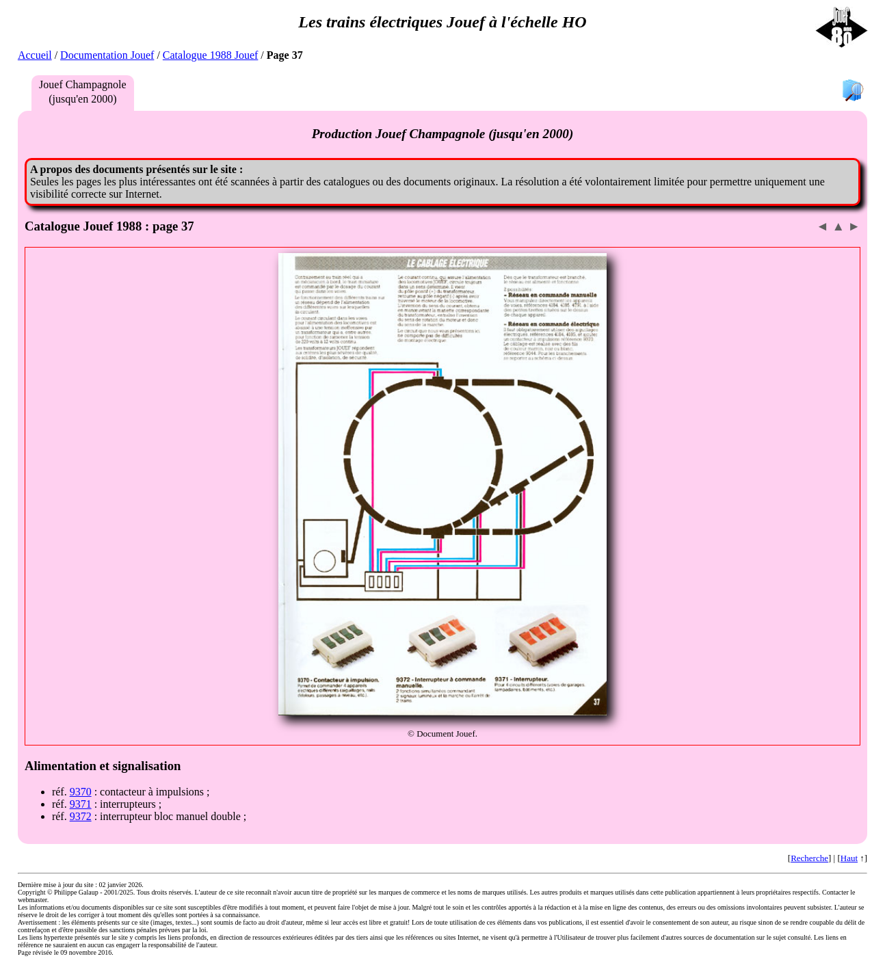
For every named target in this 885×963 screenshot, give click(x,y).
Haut (849, 858)
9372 (81, 816)
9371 (81, 804)
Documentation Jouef (107, 55)
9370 (81, 791)
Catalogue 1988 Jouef (211, 55)
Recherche (809, 858)
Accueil (35, 55)
